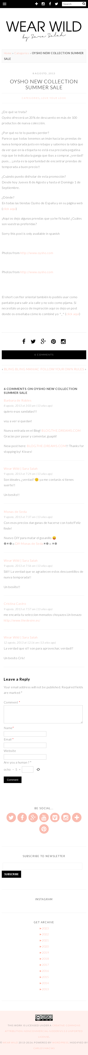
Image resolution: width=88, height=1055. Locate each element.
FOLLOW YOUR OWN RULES (62, 369)
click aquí (9, 209)
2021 (44, 940)
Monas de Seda (15, 511)
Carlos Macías (44, 1048)
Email (9, 739)
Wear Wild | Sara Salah (21, 468)
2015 (44, 977)
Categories (21, 53)
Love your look (53, 97)
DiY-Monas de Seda (29, 543)
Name (9, 728)
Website (10, 751)
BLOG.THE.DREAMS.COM (61, 430)
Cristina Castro (15, 603)
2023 (44, 928)
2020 (44, 946)
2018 (44, 958)
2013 (44, 989)
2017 (44, 964)
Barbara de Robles (18, 400)
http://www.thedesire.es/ (22, 620)
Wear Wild (10, 1042)
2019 (44, 952)
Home (8, 53)
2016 (44, 970)
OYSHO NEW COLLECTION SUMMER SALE (44, 84)
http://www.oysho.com (36, 253)
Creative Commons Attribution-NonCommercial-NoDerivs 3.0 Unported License (44, 1031)
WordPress (60, 1042)
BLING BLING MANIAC (21, 369)
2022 (44, 934)
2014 (44, 983)
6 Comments (43, 354)
